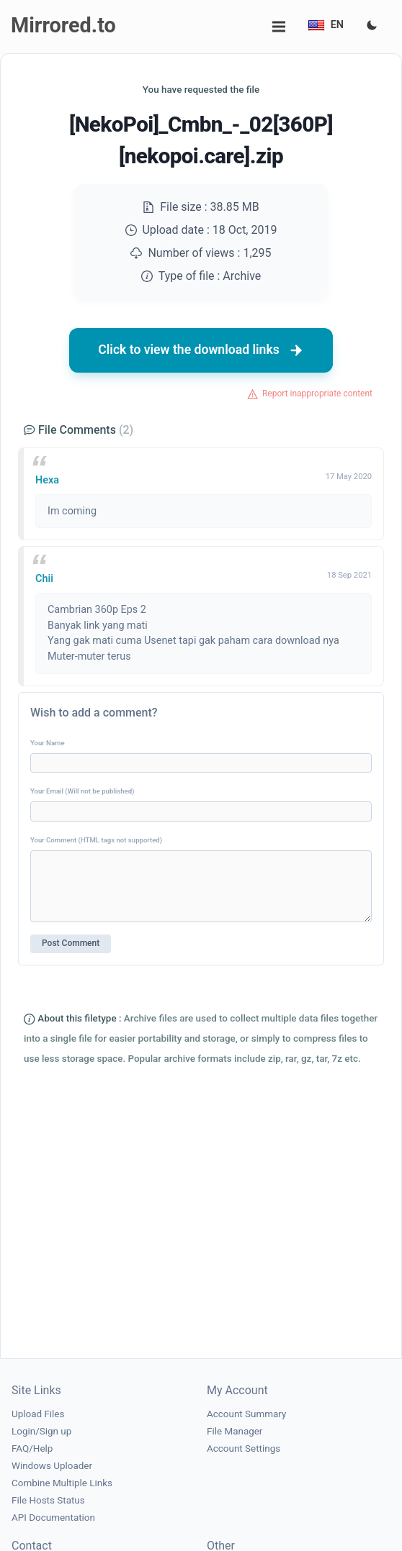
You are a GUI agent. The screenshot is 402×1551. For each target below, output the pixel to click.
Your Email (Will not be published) (82, 791)
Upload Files (38, 1414)
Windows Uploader (52, 1465)
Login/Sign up (41, 1431)
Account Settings (243, 1448)
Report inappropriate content (317, 393)
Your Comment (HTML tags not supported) (96, 840)
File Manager (234, 1431)
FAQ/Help (32, 1448)
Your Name (47, 743)
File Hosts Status (48, 1500)
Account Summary (246, 1414)
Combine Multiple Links (62, 1483)
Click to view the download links (201, 350)
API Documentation (53, 1517)
